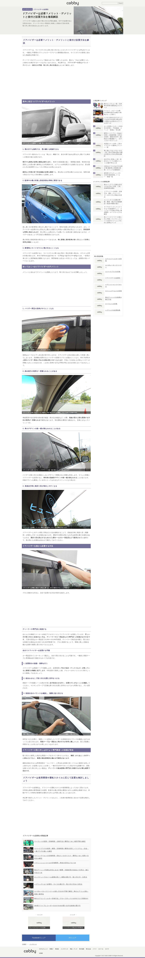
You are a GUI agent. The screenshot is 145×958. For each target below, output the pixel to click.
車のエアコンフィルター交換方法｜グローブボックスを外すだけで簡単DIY (61, 898)
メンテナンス (27, 9)
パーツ (94, 949)
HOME (41, 953)
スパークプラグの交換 (112, 271)
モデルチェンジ (43, 949)
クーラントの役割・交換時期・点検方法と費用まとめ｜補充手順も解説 (60, 841)
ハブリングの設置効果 (112, 310)
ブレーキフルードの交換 (37, 927)
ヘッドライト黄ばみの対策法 (73, 927)
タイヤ (107, 949)
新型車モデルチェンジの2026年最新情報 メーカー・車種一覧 (112, 175)
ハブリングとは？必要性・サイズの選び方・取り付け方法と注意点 (58, 884)
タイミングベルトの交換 (113, 291)
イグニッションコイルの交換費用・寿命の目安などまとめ (55, 863)
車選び (51, 949)
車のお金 (88, 949)
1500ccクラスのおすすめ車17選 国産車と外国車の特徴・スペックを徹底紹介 (113, 168)
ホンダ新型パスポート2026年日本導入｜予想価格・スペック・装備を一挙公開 (113, 128)
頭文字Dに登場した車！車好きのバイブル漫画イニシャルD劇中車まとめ (113, 161)
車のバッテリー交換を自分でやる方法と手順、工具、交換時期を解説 (113, 186)
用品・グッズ (73, 949)
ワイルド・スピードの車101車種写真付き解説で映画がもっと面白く (113, 112)
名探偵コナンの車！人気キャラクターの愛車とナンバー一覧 (113, 145)
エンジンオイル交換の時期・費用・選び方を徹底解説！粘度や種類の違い (113, 201)
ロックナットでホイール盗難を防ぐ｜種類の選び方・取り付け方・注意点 (60, 877)
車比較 (57, 949)
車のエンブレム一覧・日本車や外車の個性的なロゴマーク (113, 105)
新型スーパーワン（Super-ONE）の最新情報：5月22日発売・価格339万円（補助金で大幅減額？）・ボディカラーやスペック (113, 136)
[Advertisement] (56, 83)
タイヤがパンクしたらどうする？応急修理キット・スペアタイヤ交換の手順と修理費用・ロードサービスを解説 (113, 210)
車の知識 (81, 949)
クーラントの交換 (111, 304)
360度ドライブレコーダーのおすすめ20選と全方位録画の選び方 (57, 905)
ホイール (100, 949)
